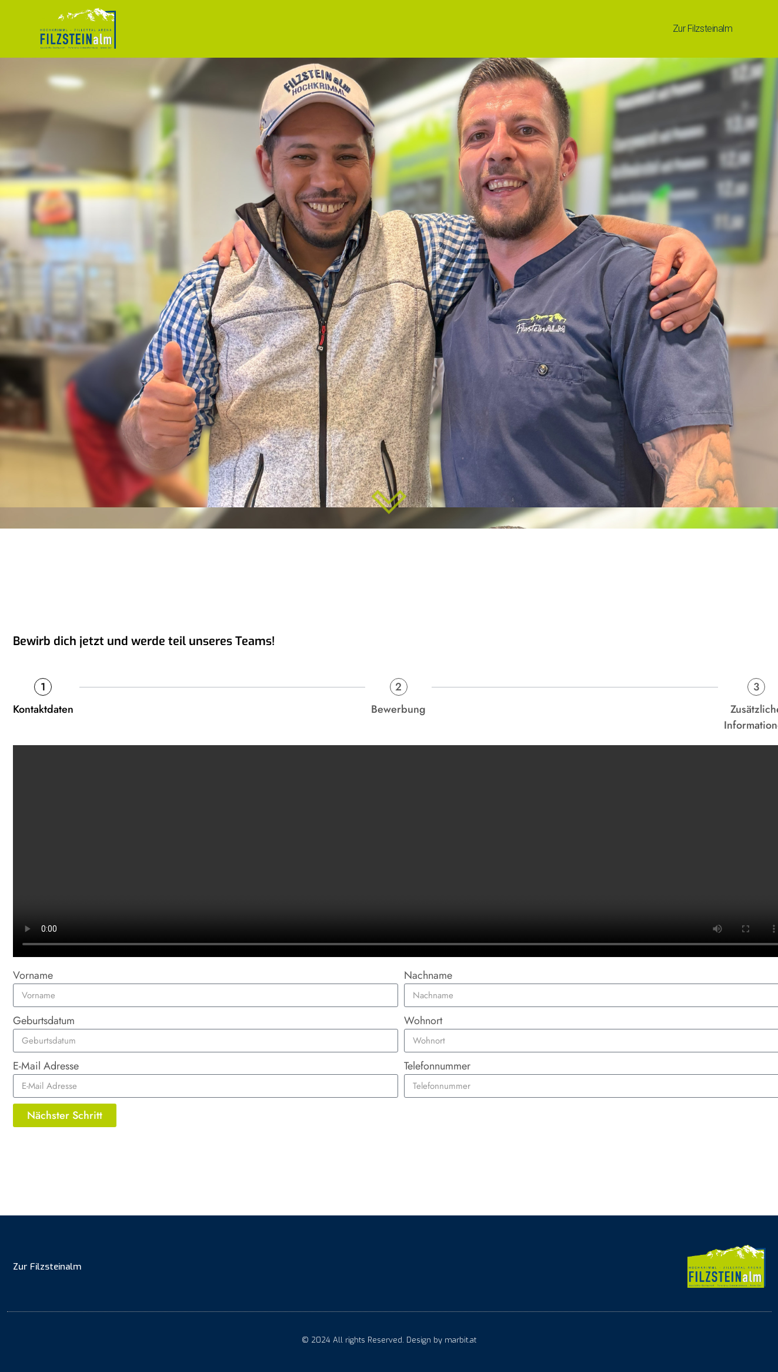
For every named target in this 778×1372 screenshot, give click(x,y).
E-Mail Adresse (46, 1066)
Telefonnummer (437, 1066)
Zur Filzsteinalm (703, 28)
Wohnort (423, 1020)
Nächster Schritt (64, 1115)
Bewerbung (398, 709)
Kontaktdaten (43, 709)
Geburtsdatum (44, 1020)
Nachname (428, 975)
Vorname (33, 975)
